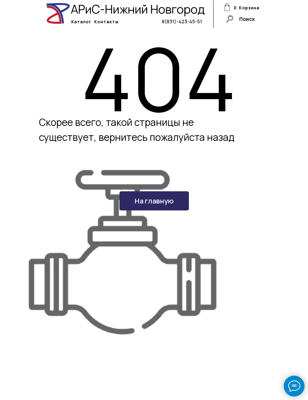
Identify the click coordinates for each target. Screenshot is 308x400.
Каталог (81, 22)
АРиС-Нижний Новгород (138, 9)
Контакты (106, 22)
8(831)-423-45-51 (182, 21)
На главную (154, 201)
